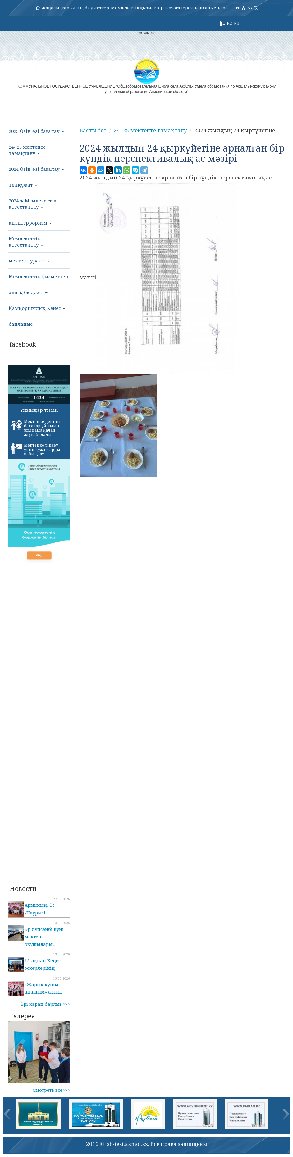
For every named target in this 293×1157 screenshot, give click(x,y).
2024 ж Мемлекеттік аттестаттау (32, 203)
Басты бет (93, 130)
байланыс (21, 324)
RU (236, 23)
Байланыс (205, 8)
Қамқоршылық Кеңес (37, 308)
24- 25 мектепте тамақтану (27, 150)
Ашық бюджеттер (90, 8)
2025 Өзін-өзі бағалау (36, 131)
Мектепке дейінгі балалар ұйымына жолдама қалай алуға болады (36, 428)
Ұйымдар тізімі (39, 410)
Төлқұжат (23, 185)
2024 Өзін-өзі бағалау (36, 169)
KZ (229, 23)
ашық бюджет (28, 292)
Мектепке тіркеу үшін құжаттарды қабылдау (35, 449)
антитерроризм (30, 223)
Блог (222, 8)
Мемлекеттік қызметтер (137, 8)
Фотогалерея (179, 8)
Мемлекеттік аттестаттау (26, 241)
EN (236, 8)
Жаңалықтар (55, 8)
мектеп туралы (29, 260)
